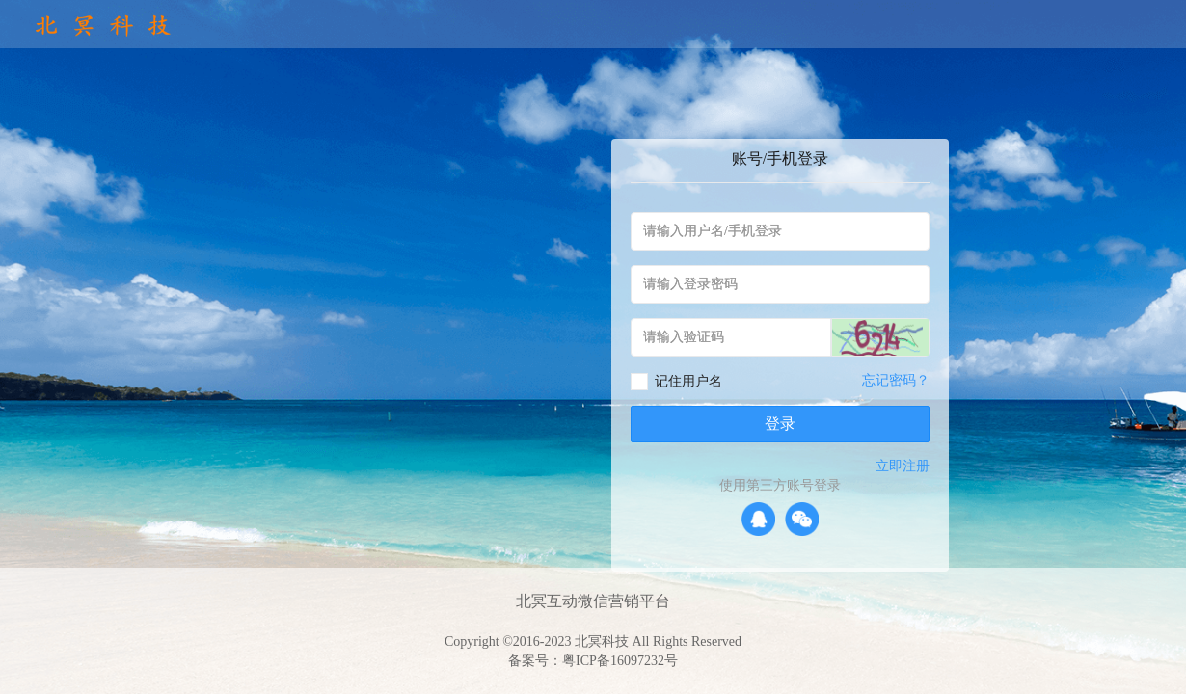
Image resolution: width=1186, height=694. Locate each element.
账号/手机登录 (780, 158)
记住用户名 (688, 381)
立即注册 (903, 466)
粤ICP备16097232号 (620, 661)
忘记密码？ (896, 380)
